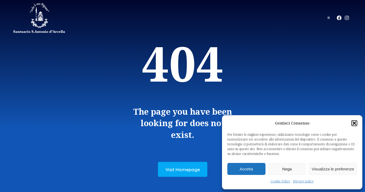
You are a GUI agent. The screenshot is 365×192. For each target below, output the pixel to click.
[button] (354, 123)
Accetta (246, 169)
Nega (287, 169)
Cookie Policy (280, 181)
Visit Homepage (182, 169)
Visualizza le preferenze (333, 169)
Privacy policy (303, 181)
